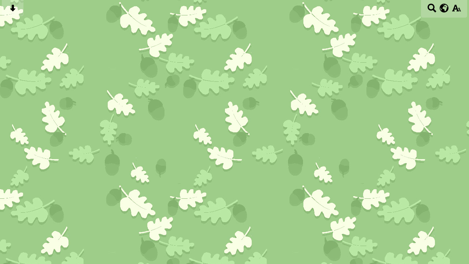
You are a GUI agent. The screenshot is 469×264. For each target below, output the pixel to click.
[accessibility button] (456, 10)
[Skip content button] (12, 10)
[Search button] (431, 10)
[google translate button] (444, 8)
